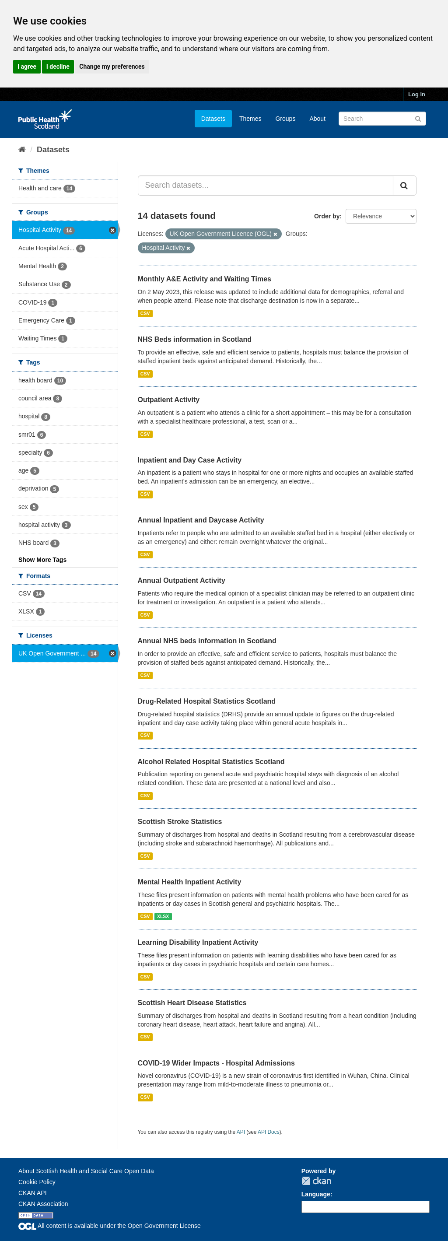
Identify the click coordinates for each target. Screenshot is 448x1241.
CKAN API (32, 1192)
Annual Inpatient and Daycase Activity (201, 520)
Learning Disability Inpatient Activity (198, 942)
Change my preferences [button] (111, 66)
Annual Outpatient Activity (181, 580)
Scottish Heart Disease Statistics (192, 1002)
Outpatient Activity (169, 399)
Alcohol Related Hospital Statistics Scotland (211, 761)
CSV (145, 313)
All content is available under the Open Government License (109, 1225)
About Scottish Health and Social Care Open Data (86, 1170)
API (241, 1132)
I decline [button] (58, 66)
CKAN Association (43, 1203)
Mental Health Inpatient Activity (190, 882)
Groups (285, 118)
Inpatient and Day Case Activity (190, 460)
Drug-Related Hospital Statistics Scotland (207, 701)
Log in (416, 94)
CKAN (316, 1180)
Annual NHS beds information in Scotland (207, 641)
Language (315, 1194)
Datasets (213, 118)
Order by (327, 216)
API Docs (269, 1132)
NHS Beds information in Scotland (195, 339)
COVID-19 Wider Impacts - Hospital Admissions (216, 1063)
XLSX (163, 916)
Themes (250, 118)
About (317, 118)
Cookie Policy (37, 1181)
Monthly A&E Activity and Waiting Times (205, 279)
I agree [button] (27, 66)
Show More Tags (42, 559)
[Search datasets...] (266, 185)
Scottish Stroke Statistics (180, 821)
